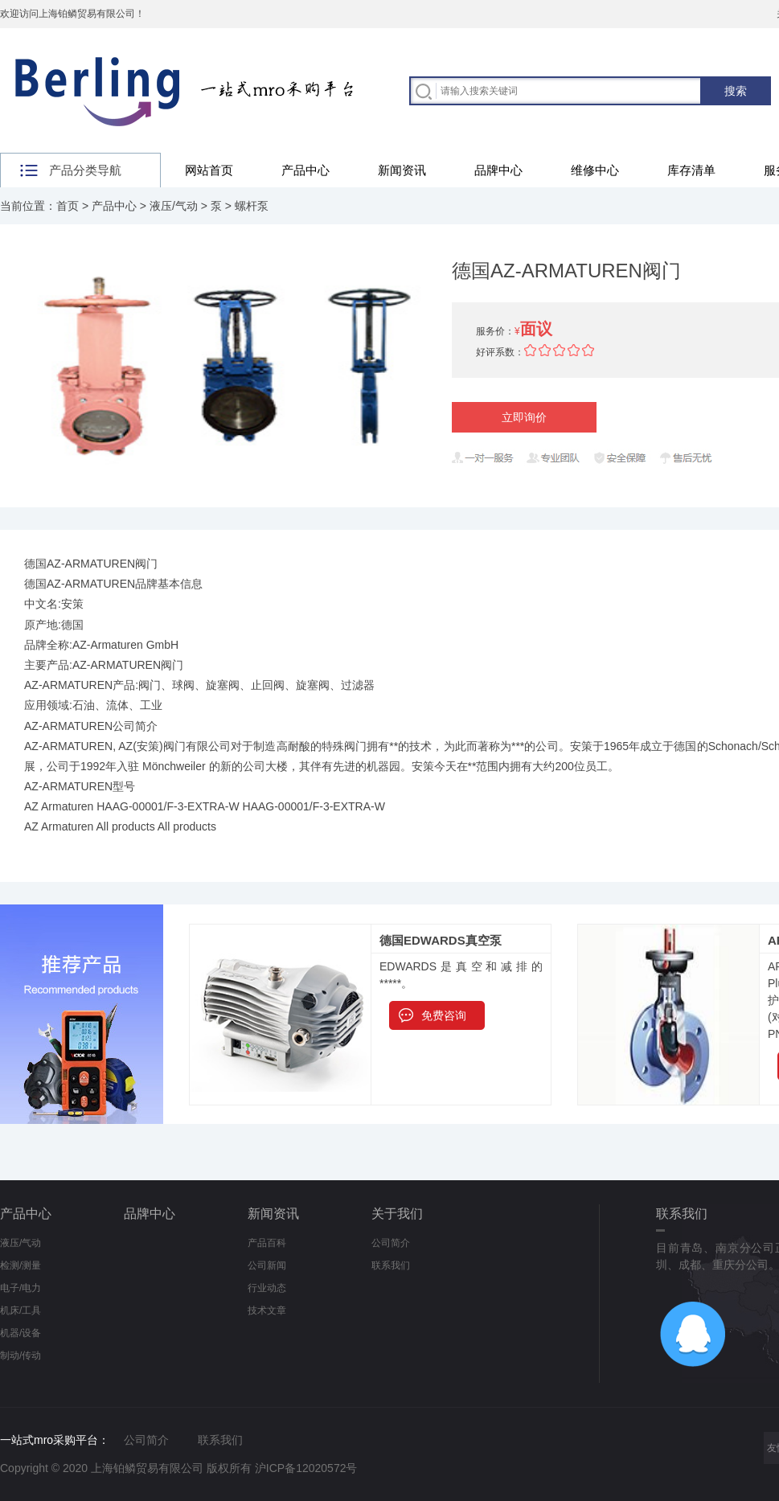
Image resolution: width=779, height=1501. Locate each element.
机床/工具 (20, 1310)
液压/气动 (174, 205)
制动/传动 (20, 1355)
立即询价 (524, 417)
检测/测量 (20, 1265)
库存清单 (691, 170)
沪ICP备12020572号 (306, 1468)
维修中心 (595, 170)
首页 (67, 205)
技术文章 (267, 1310)
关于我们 (397, 1213)
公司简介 (390, 1243)
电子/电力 (20, 1288)
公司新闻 (267, 1265)
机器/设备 (20, 1333)
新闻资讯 (402, 170)
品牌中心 (498, 170)
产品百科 (267, 1243)
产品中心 (305, 170)
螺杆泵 (252, 205)
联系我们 (390, 1265)
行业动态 (267, 1288)
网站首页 (209, 170)
